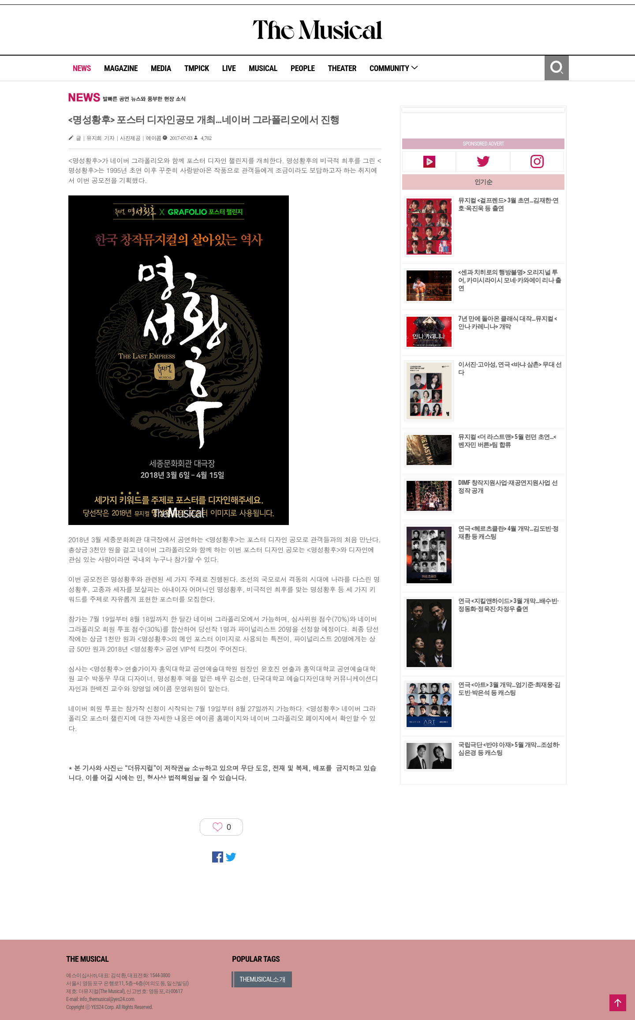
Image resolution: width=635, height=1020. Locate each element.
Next (551, 110)
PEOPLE (303, 68)
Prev (416, 110)
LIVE (229, 68)
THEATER (342, 68)
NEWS (82, 68)
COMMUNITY (394, 68)
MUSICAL (263, 68)
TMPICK (196, 68)
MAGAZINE (121, 68)
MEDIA (161, 68)
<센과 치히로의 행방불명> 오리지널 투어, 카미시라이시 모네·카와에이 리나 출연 (509, 280)
